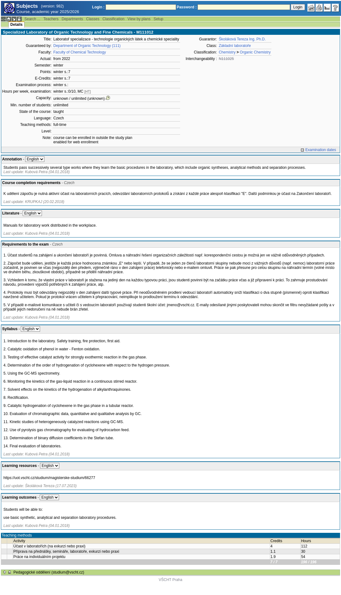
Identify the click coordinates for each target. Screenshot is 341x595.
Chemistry (227, 52)
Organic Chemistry (255, 52)
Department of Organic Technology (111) (87, 46)
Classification (113, 19)
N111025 (226, 59)
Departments (72, 19)
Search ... (32, 19)
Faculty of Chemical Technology (79, 52)
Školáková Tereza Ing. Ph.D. (242, 39)
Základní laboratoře (235, 46)
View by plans (139, 19)
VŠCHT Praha (170, 580)
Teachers (51, 19)
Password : (187, 7)
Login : (98, 7)
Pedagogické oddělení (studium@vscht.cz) (48, 572)
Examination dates (320, 150)
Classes (92, 19)
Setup (158, 19)
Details (16, 24)
